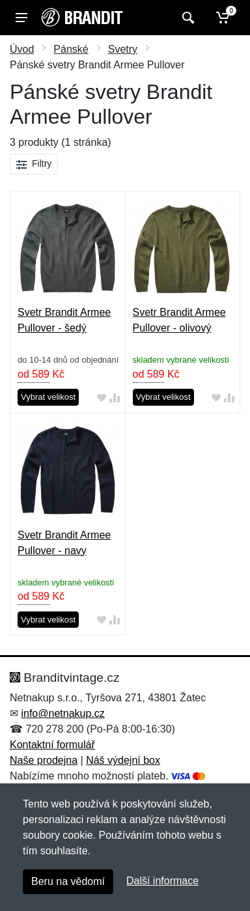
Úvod (22, 49)
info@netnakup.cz (62, 713)
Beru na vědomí (68, 881)
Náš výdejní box (123, 760)
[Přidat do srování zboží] (114, 397)
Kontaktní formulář (52, 744)
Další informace (162, 880)
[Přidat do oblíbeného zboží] (101, 397)
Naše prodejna (43, 760)
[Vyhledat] (186, 17)
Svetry (122, 49)
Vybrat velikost (48, 397)
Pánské (70, 49)
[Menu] (21, 17)
